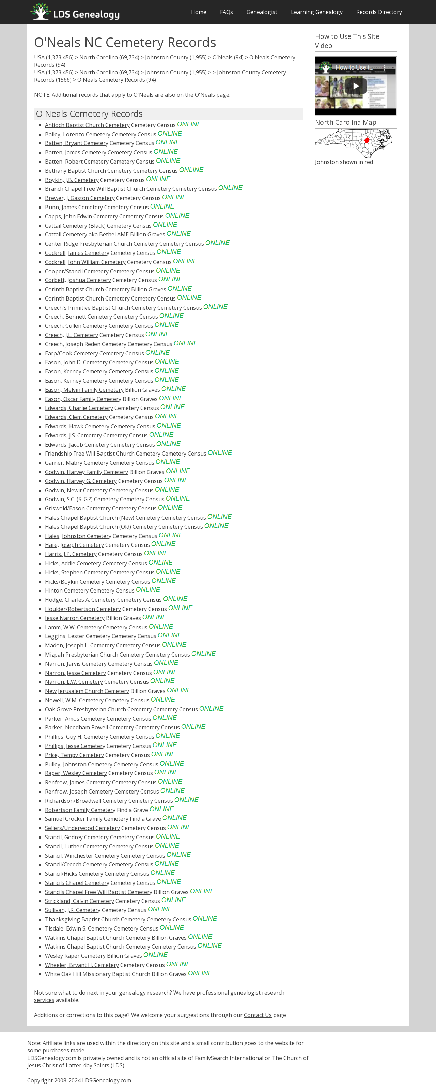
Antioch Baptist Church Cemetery (87, 125)
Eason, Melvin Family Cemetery (84, 390)
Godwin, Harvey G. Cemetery (81, 481)
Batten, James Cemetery (75, 152)
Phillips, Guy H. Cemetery (76, 736)
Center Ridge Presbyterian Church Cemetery (101, 243)
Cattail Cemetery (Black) (75, 225)
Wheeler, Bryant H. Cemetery (82, 965)
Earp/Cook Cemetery (71, 353)
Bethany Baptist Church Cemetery (88, 170)
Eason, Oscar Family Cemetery (83, 399)
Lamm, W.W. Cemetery (73, 627)
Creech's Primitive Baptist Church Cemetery (100, 307)
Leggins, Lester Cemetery (77, 636)
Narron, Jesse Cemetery (75, 673)
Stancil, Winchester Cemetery (82, 855)
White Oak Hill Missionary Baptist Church (97, 974)
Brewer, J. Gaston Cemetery (80, 198)
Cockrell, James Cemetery (77, 253)
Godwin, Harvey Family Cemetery (86, 472)
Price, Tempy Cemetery (74, 755)
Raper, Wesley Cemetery (76, 773)
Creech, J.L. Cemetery (71, 335)
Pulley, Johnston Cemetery (78, 764)
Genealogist (262, 12)
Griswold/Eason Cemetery (78, 508)
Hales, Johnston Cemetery (78, 536)
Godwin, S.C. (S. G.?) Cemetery (82, 499)
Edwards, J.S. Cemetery (73, 435)
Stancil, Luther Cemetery (76, 846)
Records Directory (379, 12)
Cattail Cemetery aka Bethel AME (87, 234)
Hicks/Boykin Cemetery (74, 581)
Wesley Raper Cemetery (75, 955)
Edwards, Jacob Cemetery (77, 444)
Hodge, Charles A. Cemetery (80, 599)
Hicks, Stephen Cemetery (77, 572)
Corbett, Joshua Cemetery (78, 280)
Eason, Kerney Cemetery (76, 371)
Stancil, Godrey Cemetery (77, 837)
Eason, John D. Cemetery (76, 362)
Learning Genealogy (317, 12)
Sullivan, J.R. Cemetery (72, 910)
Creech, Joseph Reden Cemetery (85, 344)
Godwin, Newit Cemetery (76, 490)
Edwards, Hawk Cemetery (77, 426)
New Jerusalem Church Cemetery (87, 691)
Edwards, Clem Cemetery (76, 417)
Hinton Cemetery (67, 590)
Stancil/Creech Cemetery (76, 864)
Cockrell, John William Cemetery (85, 262)
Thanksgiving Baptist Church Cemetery (95, 919)
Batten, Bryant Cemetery (76, 143)
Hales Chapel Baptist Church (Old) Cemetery (101, 527)
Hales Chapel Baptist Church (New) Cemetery (102, 517)
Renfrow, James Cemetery (78, 782)
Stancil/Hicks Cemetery (74, 873)
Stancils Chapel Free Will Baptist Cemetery (98, 892)
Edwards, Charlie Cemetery (79, 408)
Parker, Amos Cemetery (75, 718)
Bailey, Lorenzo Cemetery (77, 134)
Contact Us (258, 1015)
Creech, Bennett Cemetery (78, 316)
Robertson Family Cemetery (80, 810)
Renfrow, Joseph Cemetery (79, 791)
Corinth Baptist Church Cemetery (87, 289)
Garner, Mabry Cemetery (76, 462)
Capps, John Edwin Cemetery (81, 216)
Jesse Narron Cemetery (75, 618)
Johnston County (166, 57)
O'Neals (223, 57)
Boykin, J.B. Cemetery (72, 180)
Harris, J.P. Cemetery (71, 554)
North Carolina (98, 57)
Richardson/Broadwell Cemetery (86, 800)
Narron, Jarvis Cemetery (76, 663)
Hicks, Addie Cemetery (73, 563)
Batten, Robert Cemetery (77, 161)
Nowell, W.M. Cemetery (74, 700)
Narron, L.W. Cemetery (74, 682)
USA (39, 57)
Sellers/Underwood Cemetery (82, 828)
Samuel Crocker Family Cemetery (86, 819)
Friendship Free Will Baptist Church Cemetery (102, 453)
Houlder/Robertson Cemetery (83, 609)
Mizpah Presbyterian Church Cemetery (94, 654)
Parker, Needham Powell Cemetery (89, 727)
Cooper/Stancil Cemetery (77, 271)
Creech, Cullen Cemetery (76, 325)
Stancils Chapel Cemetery (77, 883)
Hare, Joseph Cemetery (74, 545)
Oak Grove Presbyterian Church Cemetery (98, 709)
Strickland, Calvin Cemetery (79, 901)
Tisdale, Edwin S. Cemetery (78, 928)
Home (198, 12)
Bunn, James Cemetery (74, 207)
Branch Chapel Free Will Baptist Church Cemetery (108, 189)
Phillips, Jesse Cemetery (75, 746)
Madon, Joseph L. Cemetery (80, 645)
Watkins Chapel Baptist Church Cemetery (97, 937)
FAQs (226, 12)
